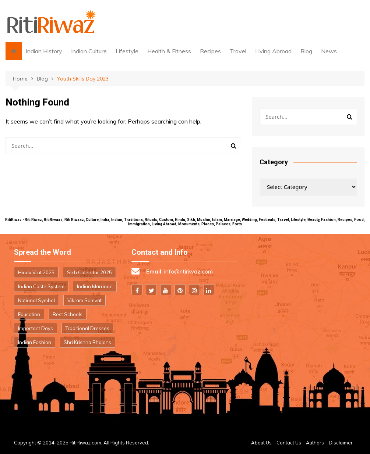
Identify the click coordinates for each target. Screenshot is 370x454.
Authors (315, 443)
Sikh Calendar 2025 (89, 272)
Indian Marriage (95, 286)
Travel (238, 51)
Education (29, 314)
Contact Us (288, 443)
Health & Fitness (169, 51)
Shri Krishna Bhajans (87, 342)
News (329, 51)
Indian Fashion (34, 342)
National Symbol (36, 300)
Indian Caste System (41, 286)
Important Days (35, 328)
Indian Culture (89, 51)
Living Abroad (273, 51)
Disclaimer (341, 443)
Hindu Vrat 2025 (36, 272)
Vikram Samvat (84, 300)
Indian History (44, 51)
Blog (306, 51)
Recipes (210, 51)
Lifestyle (127, 51)
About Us (261, 443)
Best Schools (67, 314)
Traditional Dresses (87, 328)
